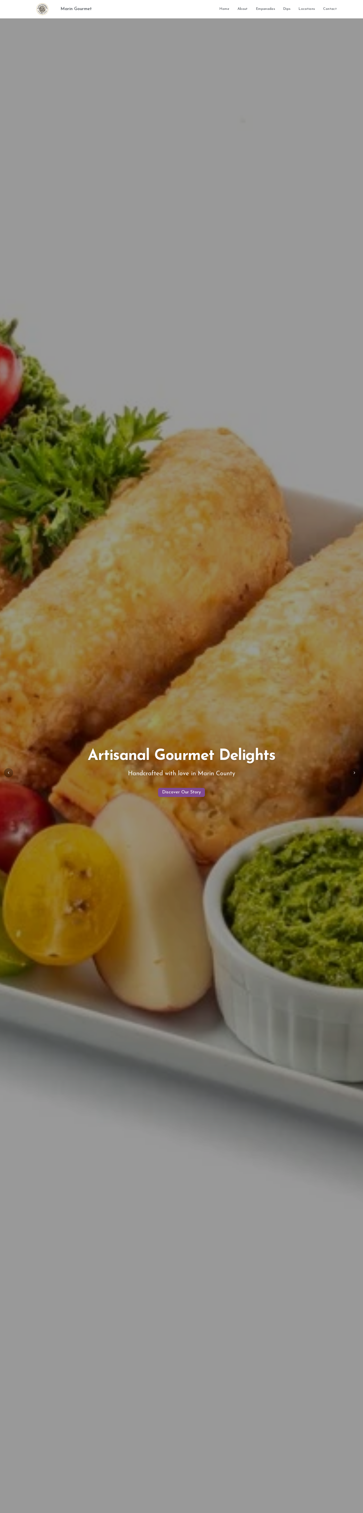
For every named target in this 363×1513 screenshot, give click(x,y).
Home (224, 9)
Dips (286, 9)
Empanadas (265, 9)
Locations (306, 9)
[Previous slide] (8, 772)
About (242, 9)
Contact (330, 9)
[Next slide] (354, 772)
